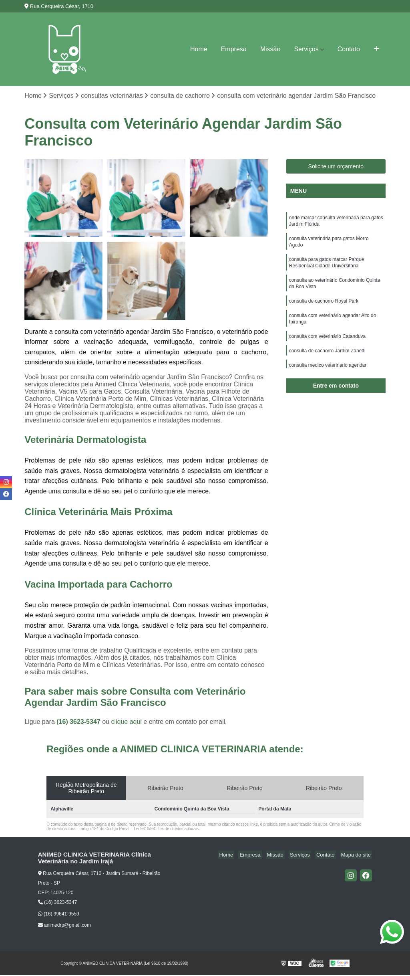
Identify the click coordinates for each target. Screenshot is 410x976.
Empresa (234, 49)
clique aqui (126, 722)
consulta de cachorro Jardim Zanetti (327, 361)
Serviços (306, 49)
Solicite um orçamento (336, 167)
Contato (349, 49)
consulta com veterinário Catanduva (327, 346)
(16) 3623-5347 (79, 722)
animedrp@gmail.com (64, 926)
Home (198, 49)
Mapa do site (357, 856)
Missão (270, 49)
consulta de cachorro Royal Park (323, 308)
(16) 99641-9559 (58, 914)
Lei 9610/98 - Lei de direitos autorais (166, 829)
